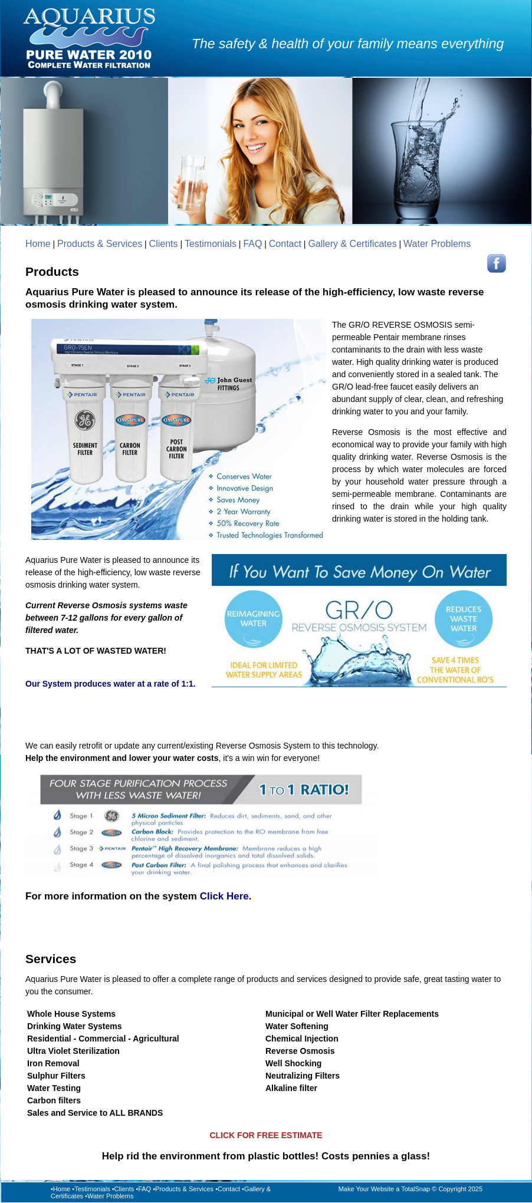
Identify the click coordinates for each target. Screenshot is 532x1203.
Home (38, 244)
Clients (163, 244)
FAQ (252, 244)
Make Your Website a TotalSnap (385, 1188)
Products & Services (99, 244)
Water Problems (437, 244)
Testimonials (211, 244)
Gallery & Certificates (352, 244)
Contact (285, 244)
